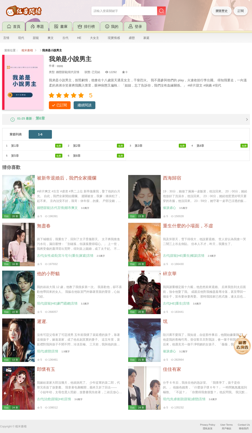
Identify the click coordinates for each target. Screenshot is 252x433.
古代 (65, 38)
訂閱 (241, 11)
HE (79, 38)
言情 (6, 38)
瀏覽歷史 (222, 11)
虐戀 (132, 38)
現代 (21, 38)
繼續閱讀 (84, 105)
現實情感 (114, 38)
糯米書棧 (27, 50)
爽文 (51, 38)
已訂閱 (61, 105)
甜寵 (36, 38)
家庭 (146, 38)
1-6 (40, 138)
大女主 (94, 38)
